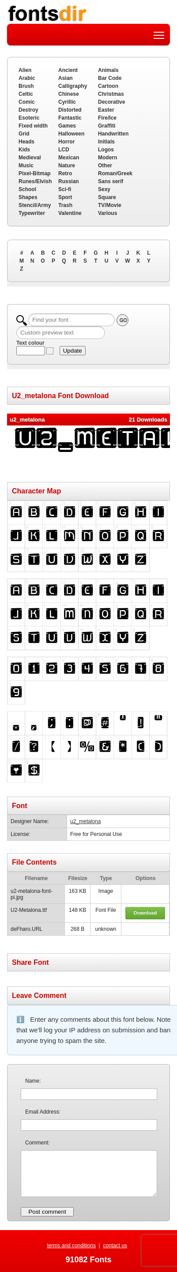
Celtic (26, 94)
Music (26, 165)
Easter (106, 110)
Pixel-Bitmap (35, 173)
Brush (26, 86)
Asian (65, 78)
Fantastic (70, 118)
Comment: (37, 1143)
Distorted (70, 110)
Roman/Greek (115, 173)
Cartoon (108, 86)
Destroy (28, 110)
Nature (66, 165)
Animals (108, 70)
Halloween (71, 134)
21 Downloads (148, 419)
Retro (65, 173)
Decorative (111, 102)
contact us (115, 1245)
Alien (25, 70)
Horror (66, 142)
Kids (24, 150)
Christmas (111, 94)
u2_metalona (85, 821)
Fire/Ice (107, 118)
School (27, 189)
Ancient (68, 70)
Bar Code (109, 78)
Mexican (68, 157)
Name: (33, 1081)
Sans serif (110, 181)
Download (145, 912)
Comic (27, 102)
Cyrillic (67, 102)
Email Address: (42, 1112)
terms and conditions (71, 1245)
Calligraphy (72, 86)
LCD (63, 150)
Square (107, 197)
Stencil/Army (35, 205)
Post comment (47, 1211)
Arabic (27, 78)
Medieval (30, 157)
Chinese (68, 94)
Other (105, 165)
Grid (24, 134)
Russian (68, 181)
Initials (106, 142)
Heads (26, 142)
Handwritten (113, 134)
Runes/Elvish (35, 181)
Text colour (30, 343)
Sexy (104, 189)
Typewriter (32, 213)
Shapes (28, 197)
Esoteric (29, 118)
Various (107, 213)
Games (67, 126)
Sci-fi (64, 189)
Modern (107, 157)
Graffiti (106, 126)
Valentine (70, 213)
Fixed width (33, 126)
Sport (65, 197)
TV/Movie (109, 205)
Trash (65, 205)
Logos (106, 150)
